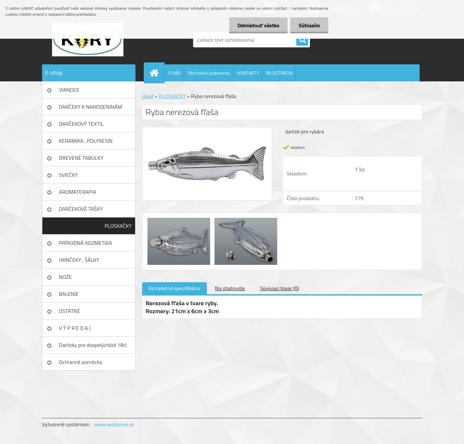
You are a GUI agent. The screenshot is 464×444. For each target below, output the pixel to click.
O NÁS (174, 72)
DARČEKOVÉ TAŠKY (81, 209)
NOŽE (65, 277)
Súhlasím (309, 25)
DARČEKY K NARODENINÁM (90, 107)
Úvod (148, 96)
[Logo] (88, 39)
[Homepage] (157, 72)
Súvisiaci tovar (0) (279, 288)
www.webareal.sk (114, 424)
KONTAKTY (248, 72)
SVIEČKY (68, 175)
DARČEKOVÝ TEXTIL (81, 124)
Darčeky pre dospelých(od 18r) (93, 345)
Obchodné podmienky (209, 72)
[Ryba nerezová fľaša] (179, 219)
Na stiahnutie (230, 288)
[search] (302, 40)
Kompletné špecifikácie (174, 288)
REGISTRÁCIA (279, 72)
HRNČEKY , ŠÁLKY (79, 260)
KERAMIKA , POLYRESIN (86, 141)
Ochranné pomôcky (80, 362)
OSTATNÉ (69, 311)
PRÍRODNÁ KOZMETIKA (85, 243)
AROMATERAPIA (77, 192)
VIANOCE (69, 90)
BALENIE (69, 294)
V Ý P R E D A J (75, 328)
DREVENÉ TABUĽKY (81, 158)
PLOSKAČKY (118, 226)
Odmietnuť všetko (258, 25)
